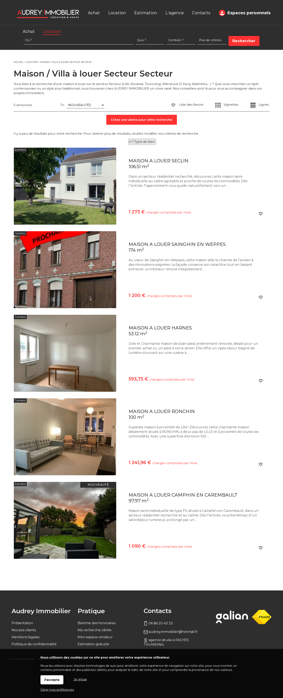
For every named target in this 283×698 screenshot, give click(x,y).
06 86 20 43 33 (158, 623)
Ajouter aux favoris (260, 216)
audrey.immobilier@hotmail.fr (171, 632)
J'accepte (52, 680)
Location (52, 31)
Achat (29, 31)
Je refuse (80, 679)
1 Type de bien (143, 142)
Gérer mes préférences (57, 690)
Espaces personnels (249, 12)
